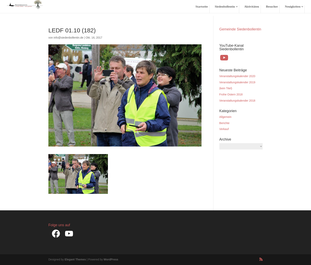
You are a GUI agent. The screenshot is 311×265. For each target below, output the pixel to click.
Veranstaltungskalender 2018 (237, 100)
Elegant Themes (75, 259)
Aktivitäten (251, 6)
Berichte (224, 123)
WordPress (111, 259)
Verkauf (224, 129)
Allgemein (225, 116)
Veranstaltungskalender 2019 (237, 82)
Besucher (272, 6)
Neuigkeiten (292, 6)
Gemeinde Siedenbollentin (240, 29)
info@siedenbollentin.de (68, 37)
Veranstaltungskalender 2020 (237, 76)
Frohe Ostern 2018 (231, 94)
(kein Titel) (225, 88)
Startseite (202, 6)
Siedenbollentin (225, 6)
